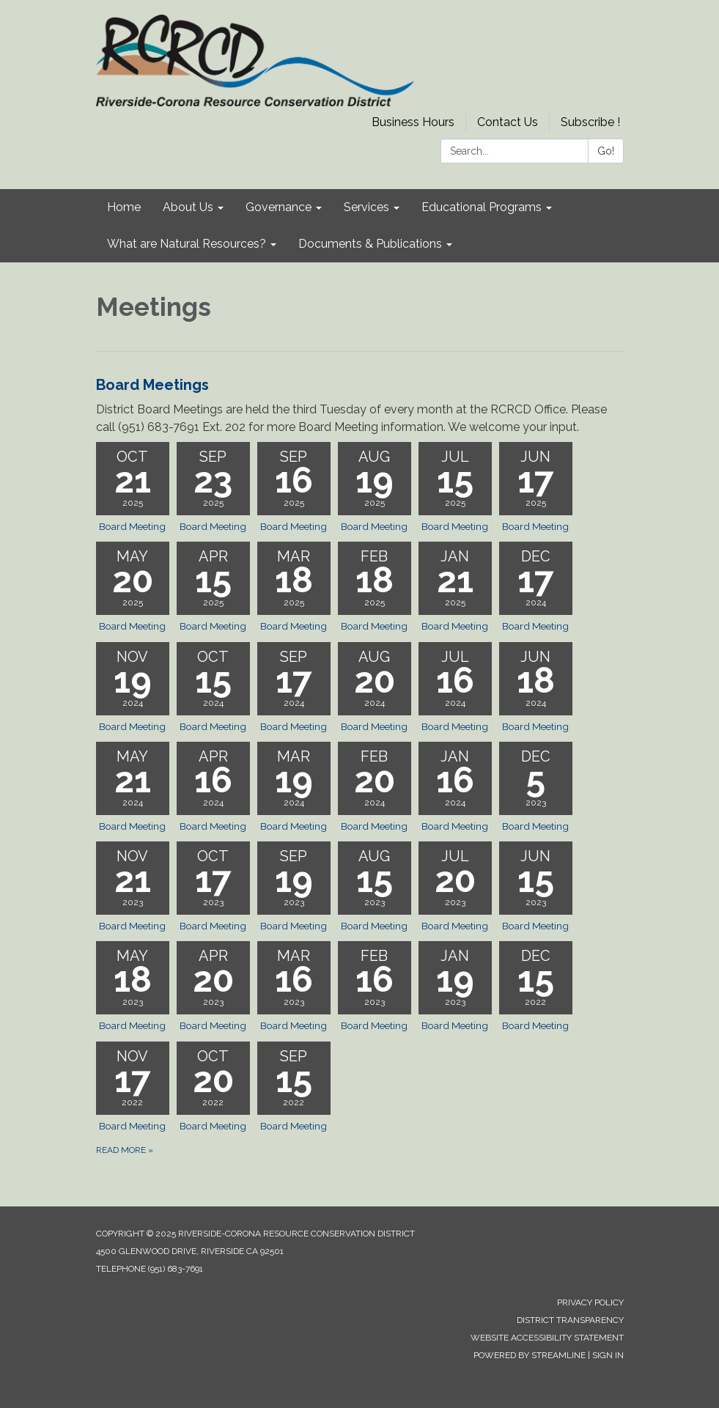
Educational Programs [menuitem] (481, 207)
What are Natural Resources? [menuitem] (186, 244)
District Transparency (570, 1320)
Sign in (608, 1355)
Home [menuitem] (124, 207)
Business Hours (413, 122)
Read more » (124, 1150)
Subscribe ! (590, 122)
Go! (605, 151)
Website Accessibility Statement (547, 1338)
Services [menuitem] (366, 207)
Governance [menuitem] (278, 207)
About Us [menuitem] (188, 207)
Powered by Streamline (529, 1355)
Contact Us (507, 122)
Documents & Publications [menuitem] (370, 244)
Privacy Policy (590, 1302)
